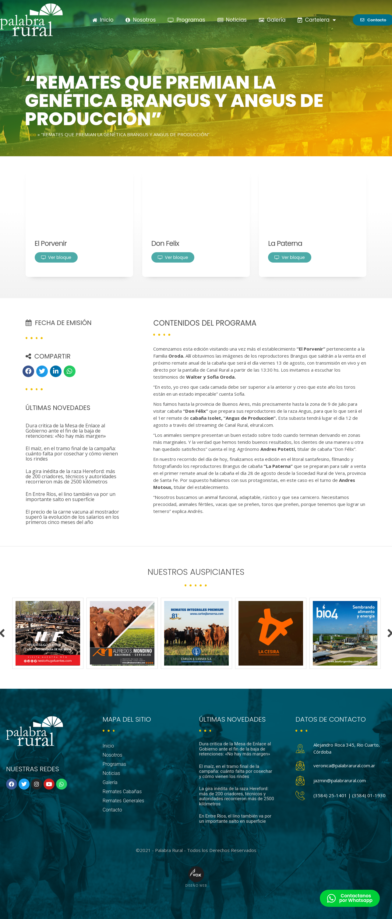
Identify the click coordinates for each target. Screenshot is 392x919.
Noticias (232, 19)
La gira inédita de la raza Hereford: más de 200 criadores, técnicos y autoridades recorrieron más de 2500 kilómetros (71, 476)
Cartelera (317, 20)
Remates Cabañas (122, 791)
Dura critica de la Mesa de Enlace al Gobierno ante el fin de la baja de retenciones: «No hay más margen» (66, 430)
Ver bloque (56, 257)
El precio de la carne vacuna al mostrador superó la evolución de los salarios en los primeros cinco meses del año (72, 516)
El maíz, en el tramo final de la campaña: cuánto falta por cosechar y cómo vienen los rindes (72, 453)
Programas (186, 19)
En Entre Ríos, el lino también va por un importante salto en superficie (70, 497)
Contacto (112, 810)
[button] (28, 371)
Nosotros (140, 19)
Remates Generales (123, 801)
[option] (47, 633)
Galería (272, 19)
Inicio (103, 19)
